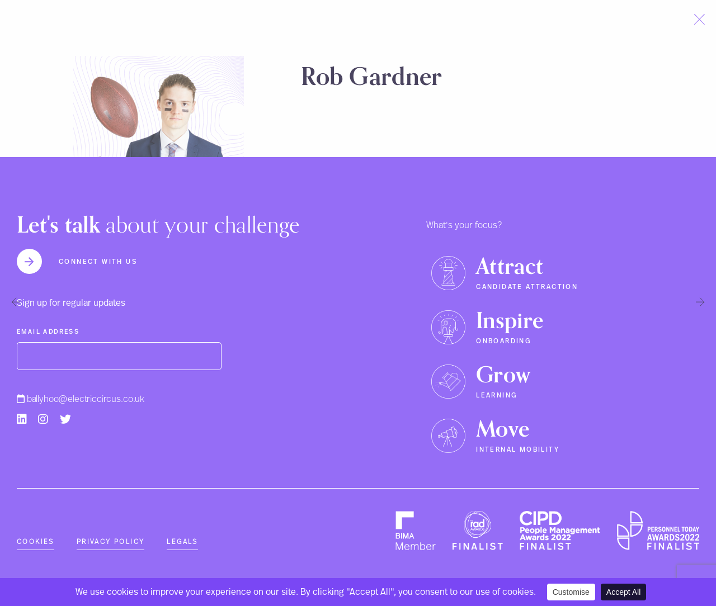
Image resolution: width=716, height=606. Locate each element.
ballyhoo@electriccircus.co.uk (80, 399)
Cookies (35, 541)
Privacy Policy (111, 541)
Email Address (48, 332)
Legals (182, 541)
